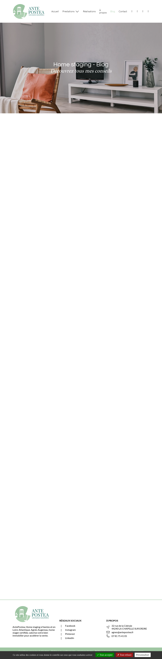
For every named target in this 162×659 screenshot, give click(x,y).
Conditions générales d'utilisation (34, 651)
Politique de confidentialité (63, 651)
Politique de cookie (103, 651)
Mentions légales (85, 651)
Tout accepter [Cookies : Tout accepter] (105, 655)
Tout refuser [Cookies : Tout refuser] (124, 655)
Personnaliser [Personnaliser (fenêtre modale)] (142, 655)
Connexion (138, 651)
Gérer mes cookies (122, 651)
